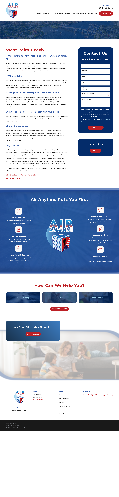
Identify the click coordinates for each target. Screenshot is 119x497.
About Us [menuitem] (46, 13)
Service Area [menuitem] (92, 13)
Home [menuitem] (39, 13)
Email (83, 82)
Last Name (84, 70)
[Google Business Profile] (84, 395)
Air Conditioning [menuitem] (57, 13)
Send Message (96, 127)
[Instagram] (92, 395)
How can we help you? (87, 99)
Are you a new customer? (88, 93)
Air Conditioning (64, 398)
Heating (61, 402)
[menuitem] (8, 427)
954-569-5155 (106, 7)
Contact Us (106, 13)
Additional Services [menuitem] (79, 13)
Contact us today (27, 71)
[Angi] (100, 395)
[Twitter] (112, 395)
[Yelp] (96, 395)
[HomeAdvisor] (108, 395)
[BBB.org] (104, 395)
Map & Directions (38, 399)
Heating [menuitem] (68, 13)
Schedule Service (59, 309)
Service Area (62, 410)
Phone (83, 76)
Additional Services (64, 406)
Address (84, 88)
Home (61, 395)
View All (95, 151)
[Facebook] (88, 395)
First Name (84, 65)
